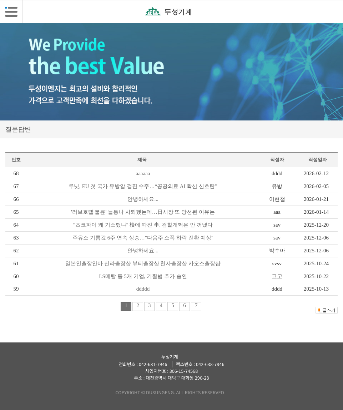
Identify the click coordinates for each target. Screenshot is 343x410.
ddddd (143, 289)
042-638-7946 (210, 364)
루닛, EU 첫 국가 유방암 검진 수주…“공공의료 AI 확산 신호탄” (143, 186)
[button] (11, 11)
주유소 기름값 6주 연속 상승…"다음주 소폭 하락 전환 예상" (142, 238)
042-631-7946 (153, 364)
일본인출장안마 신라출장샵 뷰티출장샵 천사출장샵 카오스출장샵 (143, 263)
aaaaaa (143, 173)
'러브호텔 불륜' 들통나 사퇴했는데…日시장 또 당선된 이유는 (143, 212)
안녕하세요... (142, 199)
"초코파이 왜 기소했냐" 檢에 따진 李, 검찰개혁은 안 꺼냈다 (143, 225)
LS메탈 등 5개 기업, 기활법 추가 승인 (143, 276)
